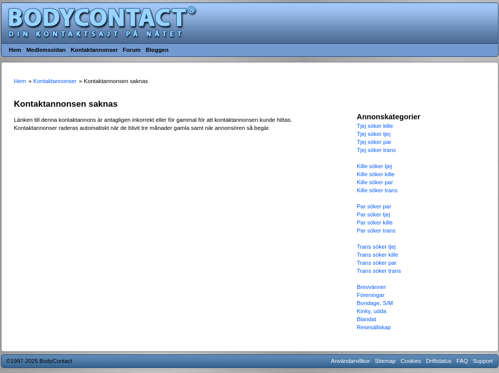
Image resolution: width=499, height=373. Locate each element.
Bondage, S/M (375, 303)
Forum (131, 50)
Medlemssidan (45, 50)
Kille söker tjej (374, 166)
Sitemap (385, 361)
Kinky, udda (372, 311)
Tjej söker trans (376, 150)
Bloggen (157, 50)
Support (483, 361)
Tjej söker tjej (374, 134)
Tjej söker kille (375, 126)
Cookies (410, 361)
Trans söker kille (377, 255)
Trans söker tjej (376, 247)
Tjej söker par (374, 142)
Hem (15, 50)
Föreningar (371, 295)
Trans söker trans (379, 271)
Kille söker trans (377, 190)
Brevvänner (371, 287)
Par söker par (374, 206)
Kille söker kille (376, 174)
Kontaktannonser (93, 50)
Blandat (367, 319)
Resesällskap (374, 327)
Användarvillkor (350, 361)
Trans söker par (377, 263)
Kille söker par (375, 182)
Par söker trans (376, 231)
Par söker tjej (373, 214)
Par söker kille (375, 222)
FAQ (462, 361)
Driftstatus (439, 361)
